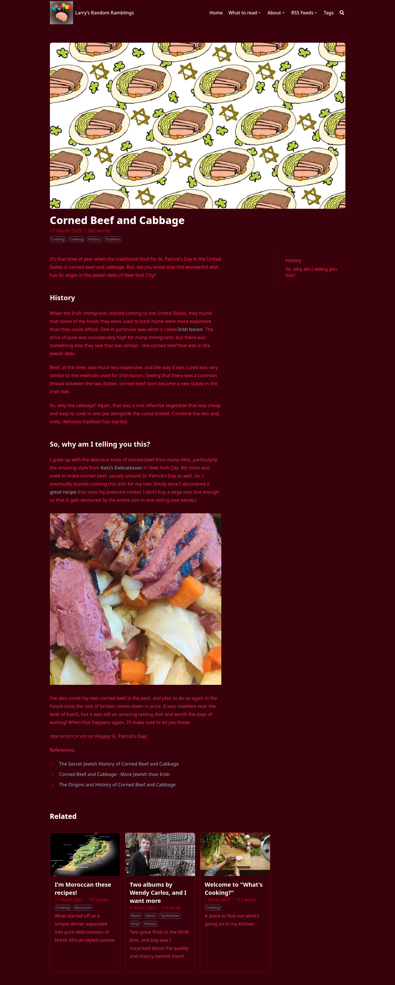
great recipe (63, 492)
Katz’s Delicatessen (121, 468)
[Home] (216, 12)
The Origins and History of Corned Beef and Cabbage (117, 784)
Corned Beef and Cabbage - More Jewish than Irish (114, 774)
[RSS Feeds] (304, 12)
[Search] (342, 12)
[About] (276, 12)
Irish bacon (190, 329)
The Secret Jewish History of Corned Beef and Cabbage (119, 764)
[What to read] (245, 12)
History (293, 260)
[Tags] (329, 12)
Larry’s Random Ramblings (104, 13)
